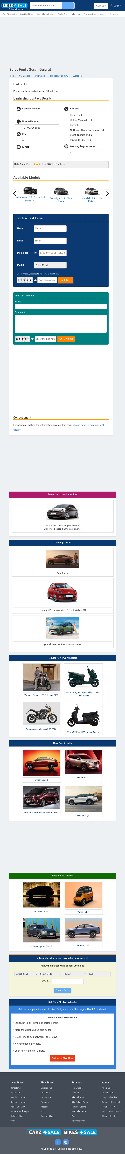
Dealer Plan (63, 14)
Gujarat (101, 5)
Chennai (14, 1102)
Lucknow (21, 1106)
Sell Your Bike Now (62, 1058)
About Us (106, 1088)
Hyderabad (15, 1092)
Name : (21, 228)
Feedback (115, 1102)
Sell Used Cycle (78, 1120)
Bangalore (15, 1088)
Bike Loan (75, 14)
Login (115, 5)
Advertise (112, 1097)
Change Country (109, 1116)
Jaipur (26, 1111)
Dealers (102, 14)
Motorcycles (46, 1097)
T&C (104, 1111)
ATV (43, 1111)
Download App (108, 1092)
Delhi (12, 1106)
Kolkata (13, 1116)
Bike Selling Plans (79, 1102)
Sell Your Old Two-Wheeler (62, 1002)
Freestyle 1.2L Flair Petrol (92, 199)
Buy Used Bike (26, 14)
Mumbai (14, 1097)
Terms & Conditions (50, 274)
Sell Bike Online (10, 14)
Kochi (22, 1102)
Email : (20, 240)
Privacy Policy (114, 1111)
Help (104, 1097)
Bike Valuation (77, 1097)
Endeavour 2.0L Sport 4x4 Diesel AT (30, 199)
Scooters (45, 1102)
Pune (22, 1097)
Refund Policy (108, 1106)
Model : (21, 265)
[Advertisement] (62, 42)
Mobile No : (23, 253)
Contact (105, 1102)
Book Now (65, 280)
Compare (114, 14)
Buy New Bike (90, 14)
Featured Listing (78, 1106)
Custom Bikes (47, 1116)
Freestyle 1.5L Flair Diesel (61, 200)
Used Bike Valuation (45, 14)
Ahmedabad (15, 1111)
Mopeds (44, 1106)
